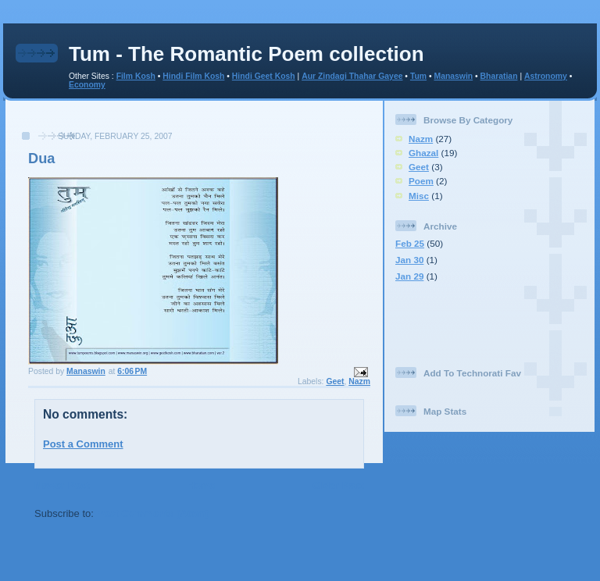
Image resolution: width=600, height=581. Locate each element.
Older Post (338, 485)
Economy (87, 84)
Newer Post (62, 485)
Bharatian (499, 76)
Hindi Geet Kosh (263, 76)
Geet (335, 381)
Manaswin (453, 76)
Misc (419, 196)
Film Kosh (135, 76)
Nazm (359, 381)
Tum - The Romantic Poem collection (246, 54)
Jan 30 (409, 260)
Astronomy (545, 76)
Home (201, 485)
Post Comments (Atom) (153, 513)
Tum (418, 76)
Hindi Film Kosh (193, 76)
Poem (421, 181)
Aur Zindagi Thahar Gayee (352, 76)
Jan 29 (409, 276)
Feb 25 (409, 243)
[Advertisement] (194, 124)
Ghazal (423, 153)
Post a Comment (83, 444)
